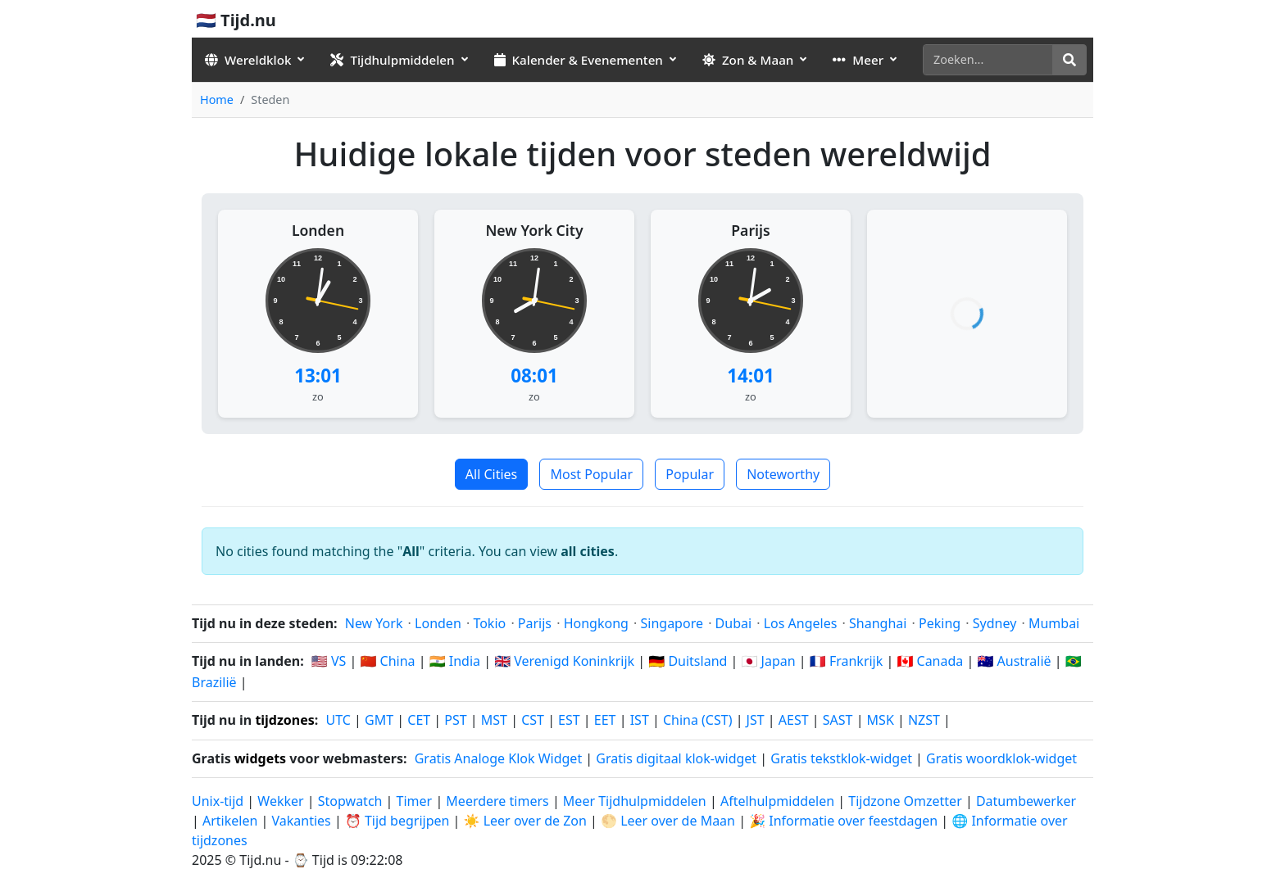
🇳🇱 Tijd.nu (236, 20)
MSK (880, 720)
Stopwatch (350, 801)
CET (418, 720)
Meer (858, 60)
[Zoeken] (988, 59)
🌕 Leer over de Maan (668, 821)
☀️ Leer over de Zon (525, 821)
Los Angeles (801, 623)
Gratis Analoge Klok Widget (498, 758)
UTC (338, 720)
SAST (838, 720)
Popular (689, 474)
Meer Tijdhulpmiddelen (636, 801)
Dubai (733, 623)
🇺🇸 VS (328, 661)
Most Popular (591, 474)
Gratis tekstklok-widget (841, 758)
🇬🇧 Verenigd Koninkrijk (564, 661)
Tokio (489, 623)
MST (494, 720)
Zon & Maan (747, 60)
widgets (260, 758)
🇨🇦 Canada (930, 661)
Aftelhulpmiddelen (779, 801)
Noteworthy (783, 474)
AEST (794, 720)
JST (756, 720)
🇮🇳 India (454, 661)
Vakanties (300, 821)
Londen (318, 230)
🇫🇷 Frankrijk (846, 661)
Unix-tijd (217, 801)
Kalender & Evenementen (578, 60)
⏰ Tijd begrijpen (397, 821)
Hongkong (596, 623)
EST (569, 720)
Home (217, 99)
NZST (924, 720)
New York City (534, 230)
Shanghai (877, 623)
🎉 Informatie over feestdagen (843, 821)
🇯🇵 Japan (769, 661)
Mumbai (1053, 623)
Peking (939, 623)
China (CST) (698, 720)
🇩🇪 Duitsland (687, 661)
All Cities (491, 474)
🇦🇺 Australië (1014, 661)
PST (455, 720)
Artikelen (229, 821)
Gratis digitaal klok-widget (676, 758)
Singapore (672, 623)
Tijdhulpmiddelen (392, 60)
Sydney (995, 623)
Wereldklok (248, 60)
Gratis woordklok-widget (1001, 758)
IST (639, 720)
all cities (588, 551)
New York (374, 623)
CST (532, 720)
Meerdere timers (497, 801)
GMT (379, 720)
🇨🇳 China (387, 661)
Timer (415, 801)
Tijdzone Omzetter (906, 801)
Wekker (280, 801)
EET (605, 720)
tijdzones (284, 720)
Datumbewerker (1026, 801)
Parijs (750, 230)
